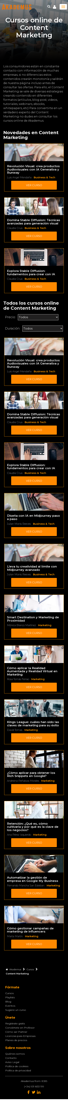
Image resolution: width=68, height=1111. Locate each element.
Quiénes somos (15, 1053)
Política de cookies (16, 1066)
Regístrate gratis (15, 1023)
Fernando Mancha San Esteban (25, 885)
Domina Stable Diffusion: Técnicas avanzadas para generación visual (33, 221)
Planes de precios (16, 1040)
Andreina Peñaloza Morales (23, 780)
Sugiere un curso (15, 1009)
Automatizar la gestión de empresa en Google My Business (32, 879)
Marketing (44, 625)
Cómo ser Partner (16, 1031)
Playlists (10, 997)
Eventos (10, 1005)
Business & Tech (44, 177)
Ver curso (34, 185)
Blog (8, 1001)
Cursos (9, 993)
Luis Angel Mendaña (19, 177)
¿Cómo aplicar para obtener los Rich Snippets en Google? (31, 774)
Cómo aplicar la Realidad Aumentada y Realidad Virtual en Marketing (32, 671)
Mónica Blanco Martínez (21, 625)
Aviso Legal (12, 1062)
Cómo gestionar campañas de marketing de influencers (30, 930)
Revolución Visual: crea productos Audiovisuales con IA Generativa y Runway (33, 169)
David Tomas (14, 730)
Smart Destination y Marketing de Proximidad (33, 619)
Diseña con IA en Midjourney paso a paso (33, 517)
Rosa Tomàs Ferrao (18, 679)
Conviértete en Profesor (20, 1027)
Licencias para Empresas (20, 1036)
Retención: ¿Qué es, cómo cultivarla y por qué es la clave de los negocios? (32, 827)
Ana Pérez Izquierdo (19, 834)
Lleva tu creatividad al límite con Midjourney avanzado (32, 568)
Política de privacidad (18, 1070)
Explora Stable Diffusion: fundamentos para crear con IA (31, 272)
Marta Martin (15, 936)
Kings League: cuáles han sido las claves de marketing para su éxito (33, 723)
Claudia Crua (14, 228)
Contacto (11, 1058)
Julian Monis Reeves (19, 523)
